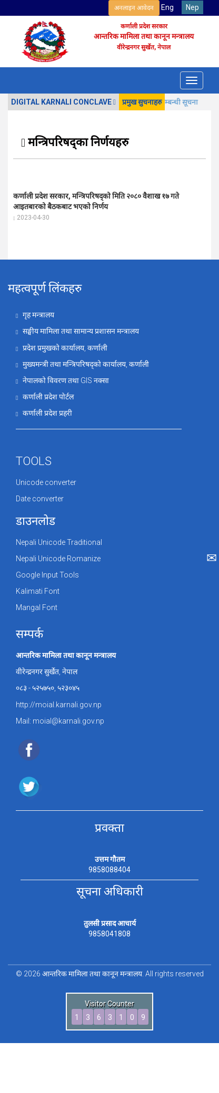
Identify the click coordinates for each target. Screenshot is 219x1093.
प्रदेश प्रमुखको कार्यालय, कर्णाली (61, 348)
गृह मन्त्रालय (35, 315)
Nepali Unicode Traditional (59, 542)
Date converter (40, 498)
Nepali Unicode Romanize (58, 558)
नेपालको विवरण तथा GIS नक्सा (62, 380)
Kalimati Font (37, 591)
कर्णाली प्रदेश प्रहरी (44, 413)
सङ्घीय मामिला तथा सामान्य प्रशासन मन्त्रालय (77, 331)
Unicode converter (46, 482)
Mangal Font (36, 607)
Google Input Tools (47, 575)
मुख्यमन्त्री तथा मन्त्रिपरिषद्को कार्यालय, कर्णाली (82, 364)
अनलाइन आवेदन (134, 8)
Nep (192, 7)
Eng (167, 7)
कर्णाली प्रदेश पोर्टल (45, 397)
